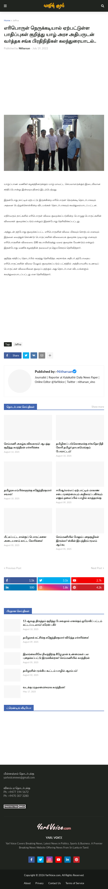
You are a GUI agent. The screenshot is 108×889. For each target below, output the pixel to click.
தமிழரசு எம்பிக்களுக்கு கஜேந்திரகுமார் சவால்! (27, 492)
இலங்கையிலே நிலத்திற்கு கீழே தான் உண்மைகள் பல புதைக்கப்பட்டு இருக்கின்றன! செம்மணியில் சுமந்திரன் (56, 656)
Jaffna (16, 20)
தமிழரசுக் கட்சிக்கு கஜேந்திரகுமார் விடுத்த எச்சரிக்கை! (56, 637)
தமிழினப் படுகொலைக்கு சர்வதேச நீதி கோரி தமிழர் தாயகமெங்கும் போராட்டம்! (79, 447)
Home (7, 20)
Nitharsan (65, 371)
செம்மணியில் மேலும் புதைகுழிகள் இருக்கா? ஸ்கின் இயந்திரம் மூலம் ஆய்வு (77, 540)
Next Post (96, 568)
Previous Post (13, 568)
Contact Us (54, 883)
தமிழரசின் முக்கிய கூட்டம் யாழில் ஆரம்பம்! (50, 670)
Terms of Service (75, 883)
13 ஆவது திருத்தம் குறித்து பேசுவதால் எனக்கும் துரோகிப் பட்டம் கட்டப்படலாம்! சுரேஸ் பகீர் (62, 623)
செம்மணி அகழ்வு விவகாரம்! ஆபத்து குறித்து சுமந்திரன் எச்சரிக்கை (27, 445)
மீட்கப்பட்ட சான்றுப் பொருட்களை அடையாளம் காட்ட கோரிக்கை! (25, 538)
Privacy (39, 883)
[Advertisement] (54, 82)
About (27, 883)
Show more (98, 406)
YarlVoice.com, (53, 875)
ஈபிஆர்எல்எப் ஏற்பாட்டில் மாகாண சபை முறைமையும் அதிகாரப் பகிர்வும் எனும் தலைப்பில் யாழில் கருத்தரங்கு (79, 494)
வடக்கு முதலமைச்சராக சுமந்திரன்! (44, 687)
